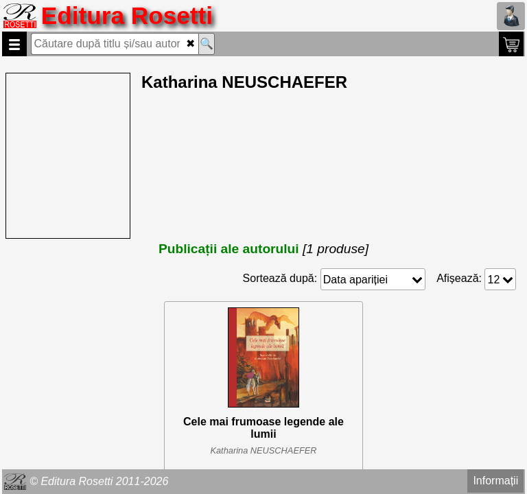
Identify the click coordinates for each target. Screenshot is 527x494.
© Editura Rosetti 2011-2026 (99, 481)
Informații (495, 480)
